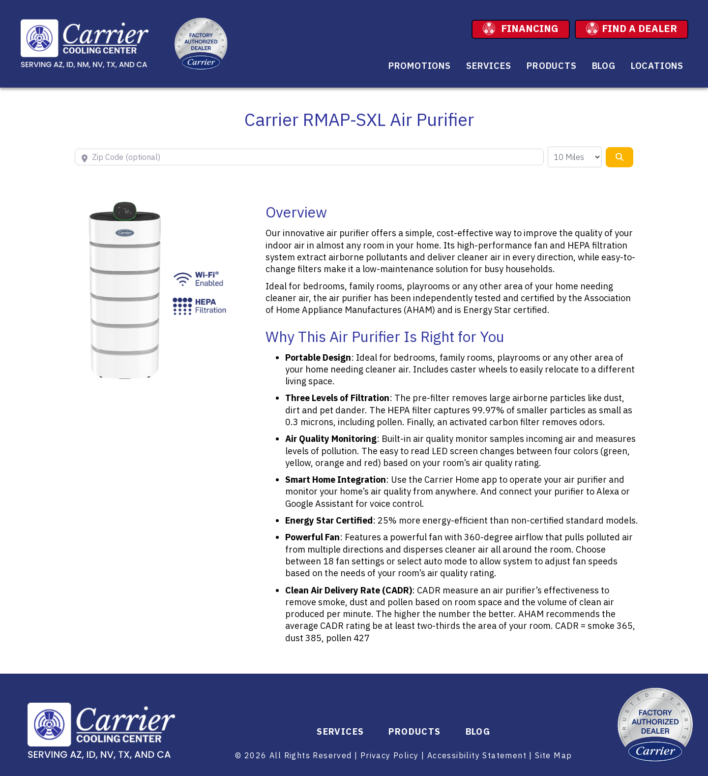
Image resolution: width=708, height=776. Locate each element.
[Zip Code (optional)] (309, 157)
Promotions (419, 65)
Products (551, 65)
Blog (604, 65)
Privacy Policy (389, 755)
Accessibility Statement (477, 755)
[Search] (619, 157)
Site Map (553, 755)
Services (488, 65)
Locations (657, 65)
